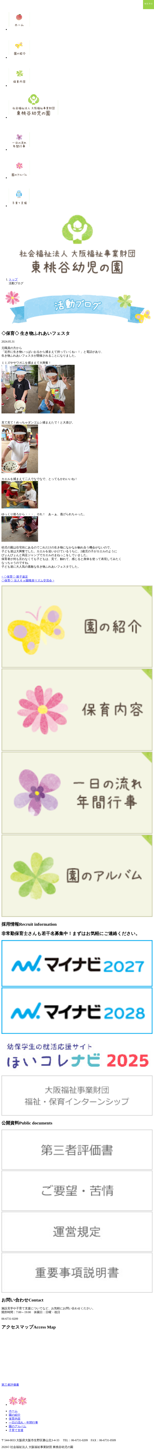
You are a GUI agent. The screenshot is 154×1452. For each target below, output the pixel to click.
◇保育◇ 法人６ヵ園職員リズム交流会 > (27, 580)
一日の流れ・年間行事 (23, 1422)
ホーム (13, 1411)
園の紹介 (14, 1414)
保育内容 (14, 1418)
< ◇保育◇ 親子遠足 (14, 576)
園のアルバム (17, 1426)
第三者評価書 (10, 1384)
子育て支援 (16, 1430)
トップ (13, 279)
